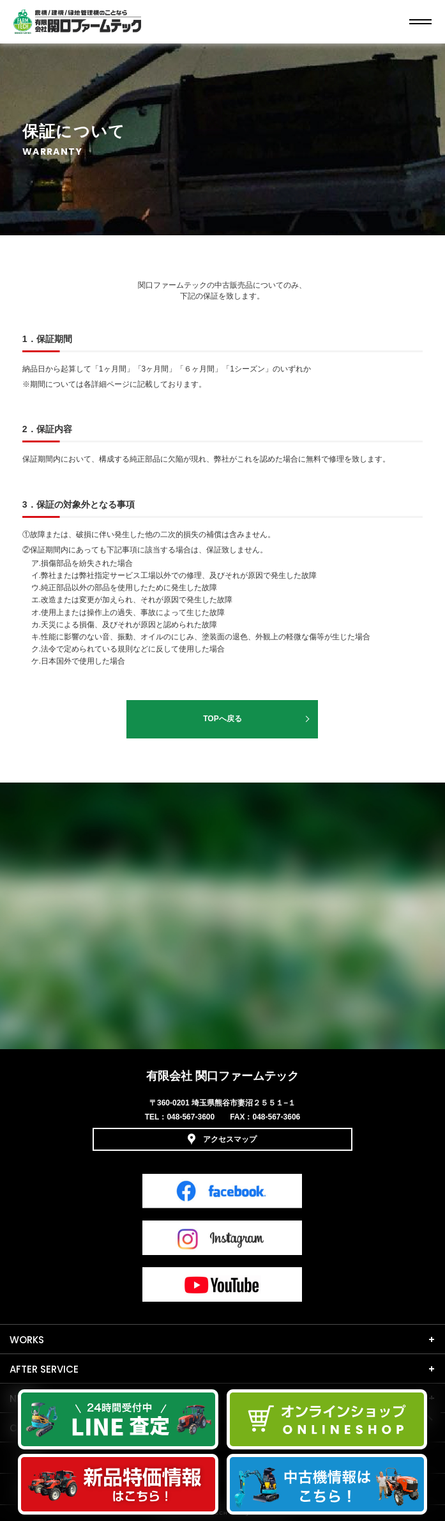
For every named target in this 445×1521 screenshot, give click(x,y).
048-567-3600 (191, 1116)
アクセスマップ (222, 1139)
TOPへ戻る (222, 718)
